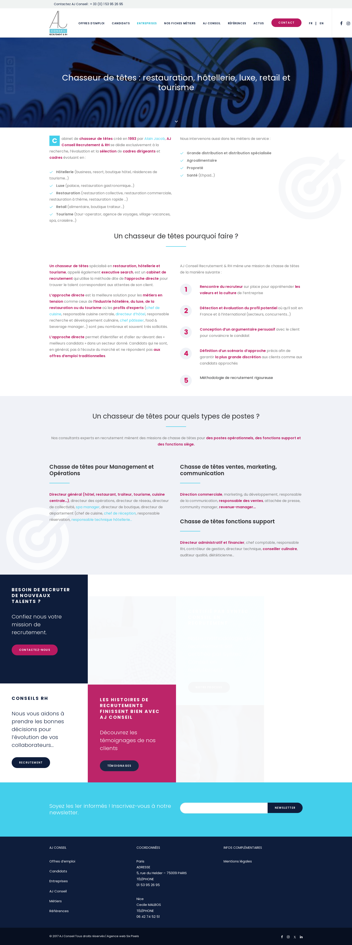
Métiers (55, 901)
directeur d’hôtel (130, 314)
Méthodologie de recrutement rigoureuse (236, 377)
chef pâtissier (132, 320)
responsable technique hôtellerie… (101, 519)
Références (237, 23)
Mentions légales (238, 861)
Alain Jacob (154, 138)
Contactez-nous (34, 672)
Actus (258, 23)
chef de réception (120, 513)
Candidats (121, 23)
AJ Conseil (212, 23)
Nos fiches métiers (180, 23)
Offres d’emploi (91, 23)
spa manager (88, 507)
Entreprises (147, 23)
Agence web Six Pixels (123, 936)
